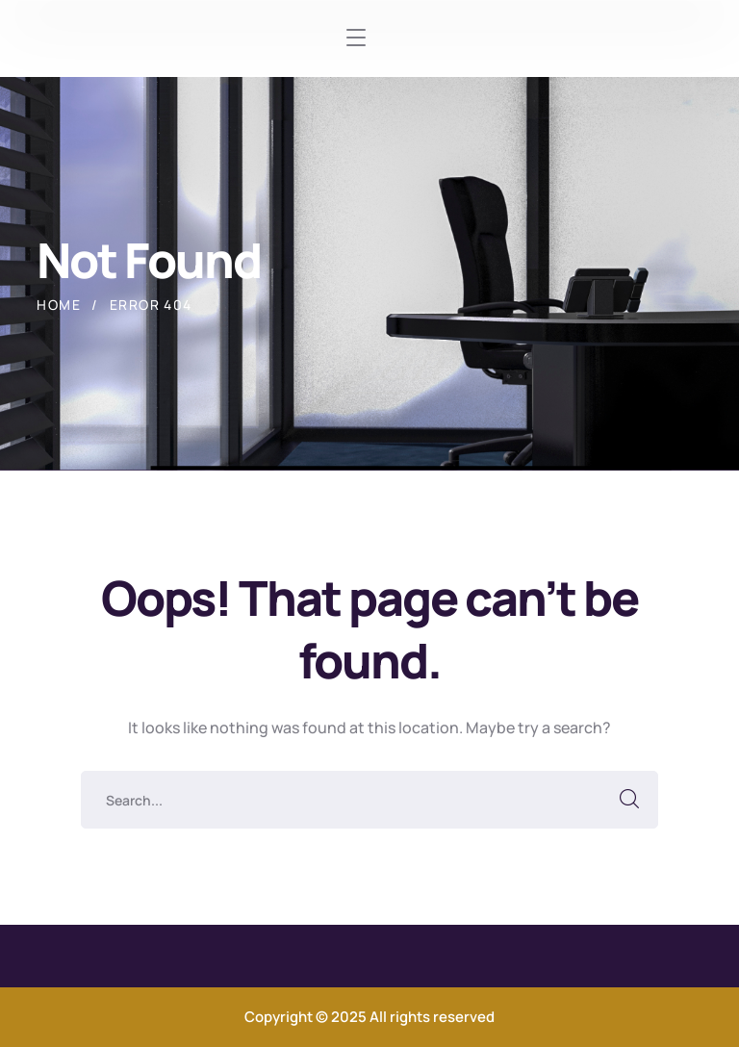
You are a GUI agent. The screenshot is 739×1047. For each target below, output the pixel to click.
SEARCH (629, 800)
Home (59, 304)
